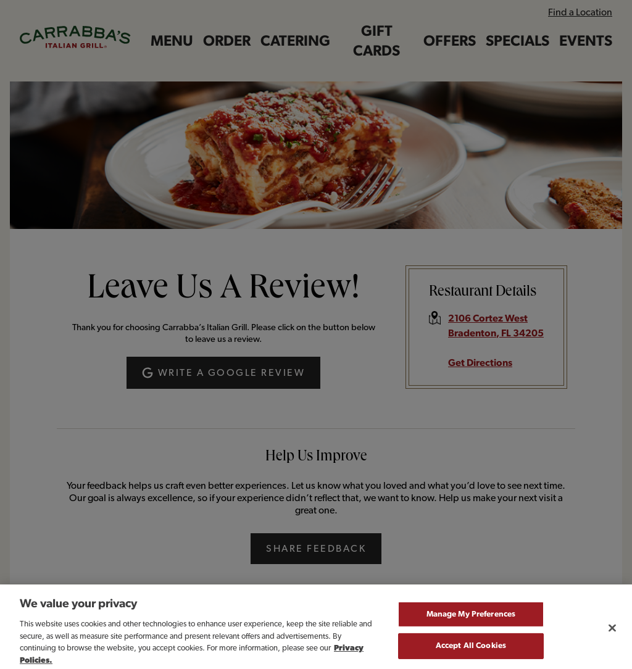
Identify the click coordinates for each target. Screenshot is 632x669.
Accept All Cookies (471, 653)
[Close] (612, 635)
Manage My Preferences (471, 622)
